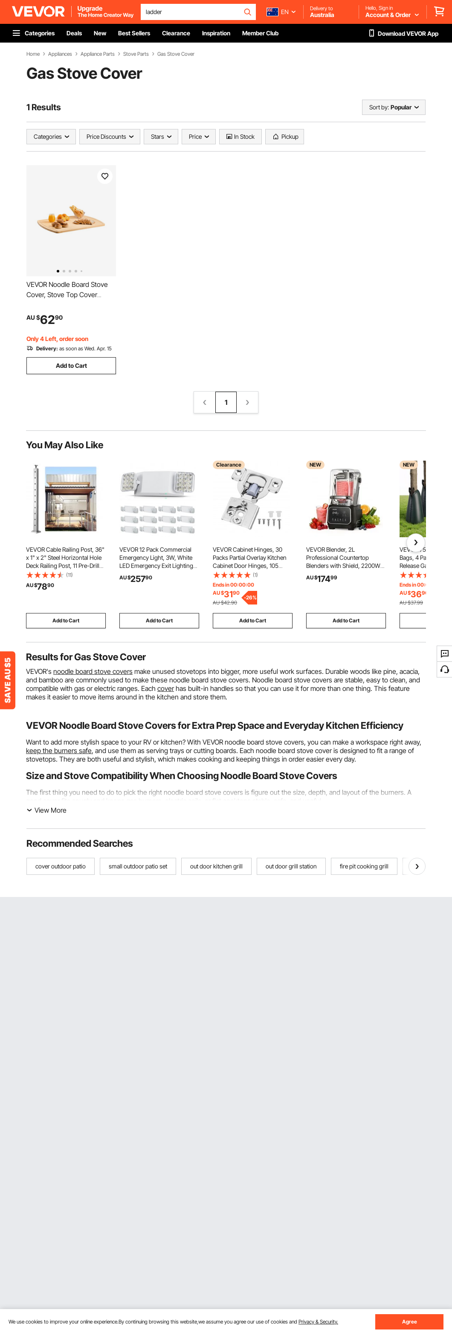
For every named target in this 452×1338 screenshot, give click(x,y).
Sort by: (379, 107)
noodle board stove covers (93, 671)
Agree (409, 1321)
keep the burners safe (59, 750)
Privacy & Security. (318, 1321)
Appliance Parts (98, 54)
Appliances (60, 54)
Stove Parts (136, 54)
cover (165, 688)
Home (33, 54)
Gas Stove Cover (175, 54)
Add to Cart (71, 365)
